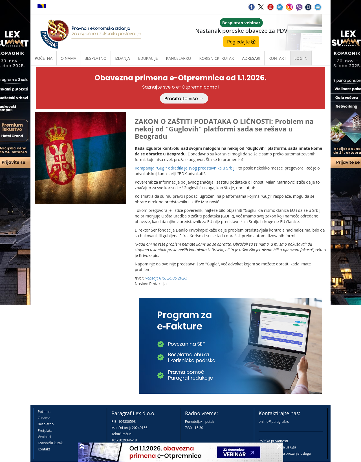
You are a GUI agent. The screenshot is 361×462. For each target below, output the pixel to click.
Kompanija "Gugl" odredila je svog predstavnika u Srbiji (185, 168)
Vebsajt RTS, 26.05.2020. (166, 278)
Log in (300, 58)
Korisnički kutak (50, 443)
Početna (43, 58)
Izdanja (122, 58)
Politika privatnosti (273, 441)
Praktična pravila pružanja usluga (285, 453)
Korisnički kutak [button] (216, 58)
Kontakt (44, 449)
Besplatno (95, 58)
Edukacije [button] (148, 58)
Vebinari (44, 436)
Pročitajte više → (184, 98)
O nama (68, 58)
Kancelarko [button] (178, 58)
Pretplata (45, 430)
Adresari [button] (251, 58)
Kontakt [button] (277, 58)
